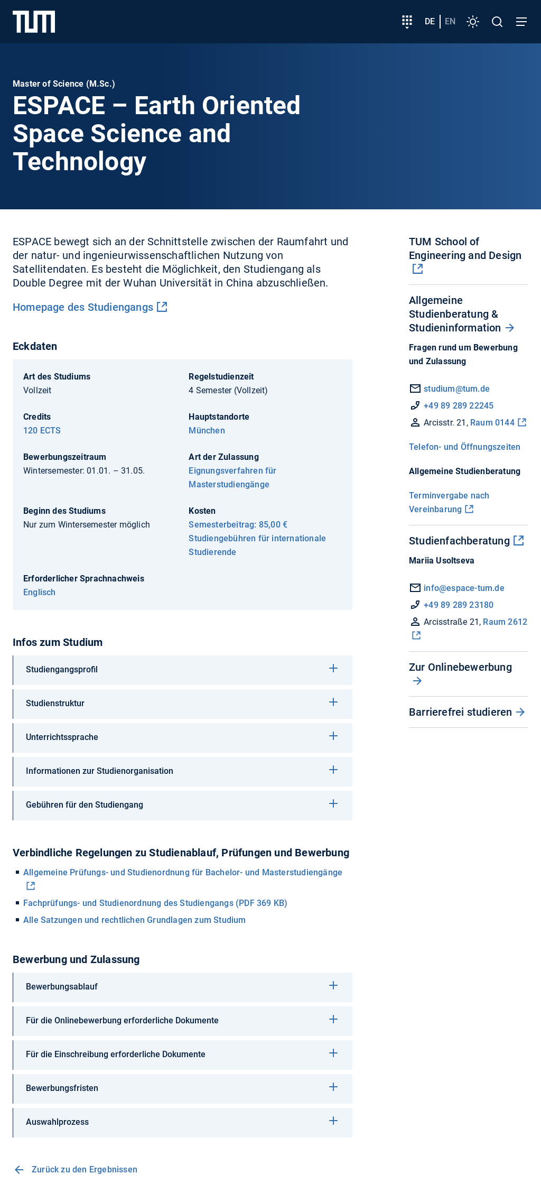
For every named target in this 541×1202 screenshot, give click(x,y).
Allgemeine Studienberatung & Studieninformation (455, 314)
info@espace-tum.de (464, 588)
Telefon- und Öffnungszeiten (464, 447)
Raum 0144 (491, 423)
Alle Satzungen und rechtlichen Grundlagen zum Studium (134, 920)
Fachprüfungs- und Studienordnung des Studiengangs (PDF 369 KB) (155, 903)
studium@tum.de (457, 389)
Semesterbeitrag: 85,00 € (238, 525)
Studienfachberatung (459, 540)
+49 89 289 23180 (451, 605)
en (450, 21)
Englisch (39, 592)
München (207, 431)
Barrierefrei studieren (460, 712)
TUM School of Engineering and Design (465, 248)
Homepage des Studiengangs (83, 307)
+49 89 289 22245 (458, 406)
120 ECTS (42, 431)
